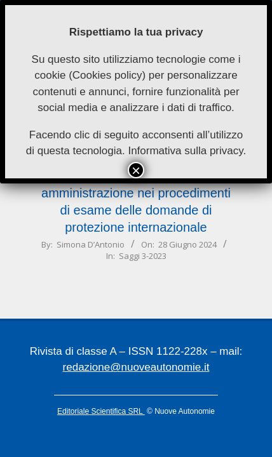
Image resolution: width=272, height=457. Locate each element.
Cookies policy (107, 75)
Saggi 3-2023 (143, 256)
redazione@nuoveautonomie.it (136, 367)
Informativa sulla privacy (185, 151)
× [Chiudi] (136, 170)
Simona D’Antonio (91, 244)
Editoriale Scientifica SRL (101, 411)
